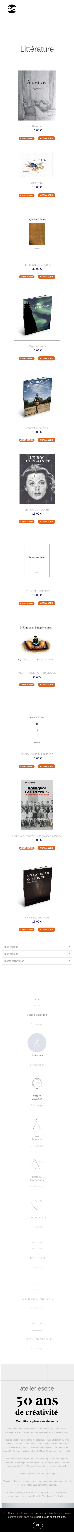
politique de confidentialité (50, 1517)
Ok (38, 1525)
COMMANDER (46, 138)
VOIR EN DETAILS (26, 138)
